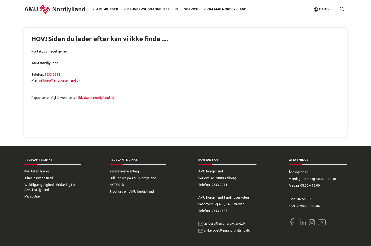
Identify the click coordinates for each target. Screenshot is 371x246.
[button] (342, 9)
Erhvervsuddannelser (148, 9)
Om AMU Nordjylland (227, 9)
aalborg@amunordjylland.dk (59, 80)
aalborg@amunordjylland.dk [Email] (224, 223)
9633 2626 (219, 211)
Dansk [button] (324, 9)
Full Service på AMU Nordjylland (133, 178)
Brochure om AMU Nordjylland (132, 191)
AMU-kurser (107, 9)
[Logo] (54, 9)
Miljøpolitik (32, 196)
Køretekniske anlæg (124, 171)
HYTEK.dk (117, 185)
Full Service (186, 9)
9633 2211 (52, 74)
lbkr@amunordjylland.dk (96, 98)
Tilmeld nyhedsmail (38, 178)
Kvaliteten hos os (37, 171)
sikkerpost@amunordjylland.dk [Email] (227, 230)
